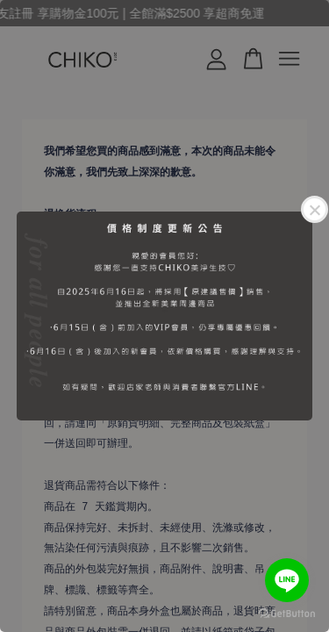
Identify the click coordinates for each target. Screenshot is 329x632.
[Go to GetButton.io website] (287, 614)
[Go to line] (287, 580)
